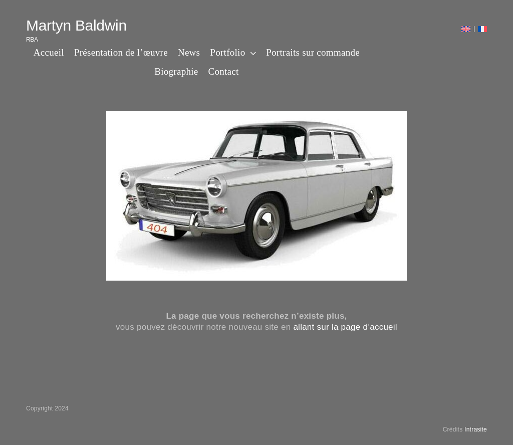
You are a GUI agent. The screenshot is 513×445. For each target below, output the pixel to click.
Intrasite (475, 429)
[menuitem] (465, 29)
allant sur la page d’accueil (345, 327)
